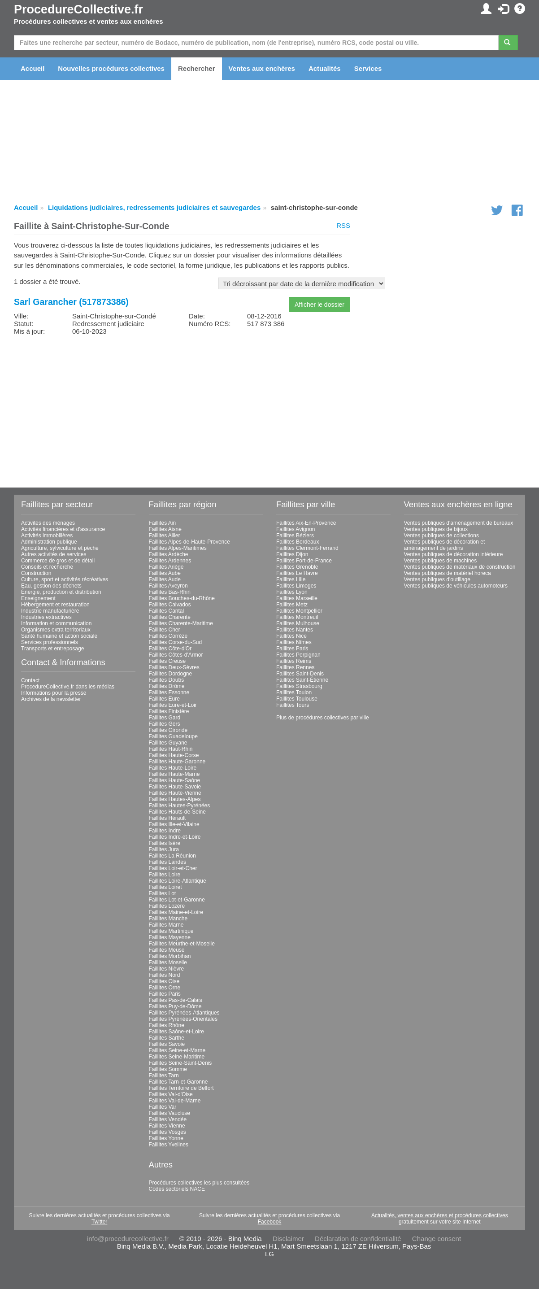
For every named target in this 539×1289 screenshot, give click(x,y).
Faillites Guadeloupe (173, 736)
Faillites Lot (162, 893)
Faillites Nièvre (166, 969)
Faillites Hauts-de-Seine (177, 812)
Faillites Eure (164, 699)
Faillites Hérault (167, 818)
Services (368, 68)
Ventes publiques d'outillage (437, 579)
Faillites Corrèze (168, 636)
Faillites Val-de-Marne (175, 1100)
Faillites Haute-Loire (173, 768)
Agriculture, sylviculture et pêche (60, 548)
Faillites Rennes (295, 667)
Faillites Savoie (167, 1044)
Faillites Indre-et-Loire (175, 837)
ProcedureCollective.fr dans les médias (67, 687)
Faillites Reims (293, 661)
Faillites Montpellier (299, 611)
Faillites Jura (164, 849)
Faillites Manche (168, 918)
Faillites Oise (164, 981)
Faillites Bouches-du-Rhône (182, 598)
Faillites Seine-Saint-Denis (180, 1063)
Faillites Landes (167, 862)
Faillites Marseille (296, 598)
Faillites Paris (165, 994)
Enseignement (38, 598)
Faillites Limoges (296, 586)
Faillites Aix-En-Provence (306, 523)
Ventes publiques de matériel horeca (447, 573)
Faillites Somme (168, 1069)
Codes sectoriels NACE (177, 1189)
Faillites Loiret (165, 887)
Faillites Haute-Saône (174, 780)
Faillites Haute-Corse (174, 755)
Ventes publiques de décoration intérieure (453, 554)
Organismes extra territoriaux (56, 630)
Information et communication (56, 623)
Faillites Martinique (171, 931)
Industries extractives (46, 617)
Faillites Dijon (292, 554)
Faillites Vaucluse (169, 1113)
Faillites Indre (165, 830)
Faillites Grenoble (297, 567)
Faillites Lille (290, 579)
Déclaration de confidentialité (358, 1238)
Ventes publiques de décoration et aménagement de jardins (444, 545)
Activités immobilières (47, 535)
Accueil (32, 68)
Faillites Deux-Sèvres (174, 667)
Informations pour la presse (53, 693)
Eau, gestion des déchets (51, 586)
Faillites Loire (165, 874)
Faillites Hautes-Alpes (175, 799)
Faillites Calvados (170, 604)
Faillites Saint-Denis (300, 674)
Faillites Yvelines (169, 1144)
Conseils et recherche (47, 567)
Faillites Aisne (165, 529)
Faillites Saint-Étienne (302, 680)
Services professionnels (49, 642)
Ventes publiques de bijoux (436, 529)
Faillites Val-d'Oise (171, 1094)
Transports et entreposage (52, 648)
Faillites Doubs (166, 680)
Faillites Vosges (167, 1132)
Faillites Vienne (167, 1126)
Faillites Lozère (167, 906)
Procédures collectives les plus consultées (199, 1183)
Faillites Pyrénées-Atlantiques (184, 1013)
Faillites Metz (292, 604)
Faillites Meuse (167, 950)
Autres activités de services (53, 554)
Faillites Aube (165, 573)
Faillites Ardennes (170, 560)
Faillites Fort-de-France (304, 560)
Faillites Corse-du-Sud (175, 642)
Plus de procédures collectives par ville (322, 717)
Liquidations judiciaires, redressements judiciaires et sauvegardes (154, 207)
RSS (343, 225)
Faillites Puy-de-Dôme (175, 1006)
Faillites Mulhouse (297, 623)
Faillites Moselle (168, 962)
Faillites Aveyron (168, 586)
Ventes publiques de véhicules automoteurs (456, 586)
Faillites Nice (291, 636)
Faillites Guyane (168, 743)
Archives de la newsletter (51, 699)
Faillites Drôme (167, 686)
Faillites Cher (164, 630)
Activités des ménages (48, 523)
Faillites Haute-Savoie (175, 787)
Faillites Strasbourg (299, 686)
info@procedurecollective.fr (128, 1238)
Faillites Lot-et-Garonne (177, 900)
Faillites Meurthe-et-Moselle (182, 944)
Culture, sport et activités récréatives (64, 579)
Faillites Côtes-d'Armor (176, 655)
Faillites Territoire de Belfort (181, 1088)
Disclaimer (288, 1238)
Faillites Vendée (168, 1119)
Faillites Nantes (294, 630)
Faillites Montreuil (297, 617)
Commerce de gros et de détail (58, 560)
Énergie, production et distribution (61, 592)
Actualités (325, 68)
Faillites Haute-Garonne (177, 761)
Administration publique (49, 542)
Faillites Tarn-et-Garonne (178, 1082)
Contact (30, 680)
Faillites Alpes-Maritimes (178, 548)
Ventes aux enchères (262, 68)
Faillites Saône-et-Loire (176, 1031)
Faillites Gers (164, 724)
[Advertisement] (182, 412)
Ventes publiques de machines (440, 560)
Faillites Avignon (295, 529)
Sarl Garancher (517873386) (71, 302)
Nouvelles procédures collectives (111, 68)
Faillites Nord (164, 975)
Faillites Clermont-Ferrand (307, 548)
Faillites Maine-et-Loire (176, 912)
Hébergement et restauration (55, 604)
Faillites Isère (165, 843)
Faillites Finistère (169, 711)
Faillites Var (163, 1107)
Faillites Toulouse (296, 699)
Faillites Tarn (164, 1075)
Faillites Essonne (169, 692)
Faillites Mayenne (170, 937)
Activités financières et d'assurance (63, 529)
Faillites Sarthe (166, 1038)
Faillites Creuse (167, 661)
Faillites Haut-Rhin (171, 749)
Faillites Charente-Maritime (181, 623)
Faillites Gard (165, 717)
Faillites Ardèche (168, 554)
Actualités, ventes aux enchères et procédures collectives (439, 1215)
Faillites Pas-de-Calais (175, 1000)
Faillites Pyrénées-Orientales (183, 1019)
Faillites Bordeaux (297, 542)
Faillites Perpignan (298, 655)
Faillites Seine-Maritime (177, 1057)
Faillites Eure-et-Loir (173, 705)
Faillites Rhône (166, 1025)
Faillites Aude (165, 579)
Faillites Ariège (166, 567)
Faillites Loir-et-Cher (173, 868)
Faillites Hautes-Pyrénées (179, 805)
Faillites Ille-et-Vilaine (174, 824)
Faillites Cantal (166, 611)
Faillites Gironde (168, 730)
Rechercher (196, 68)
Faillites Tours (292, 705)
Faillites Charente (170, 617)
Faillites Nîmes (294, 642)
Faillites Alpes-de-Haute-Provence (189, 542)
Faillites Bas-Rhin (170, 592)
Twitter (99, 1222)
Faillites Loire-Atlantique (177, 881)
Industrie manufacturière (50, 611)
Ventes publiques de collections (441, 535)
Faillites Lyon (292, 592)
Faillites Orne (165, 987)
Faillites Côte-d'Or (170, 648)
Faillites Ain (162, 523)
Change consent (436, 1238)
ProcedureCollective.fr (78, 9)
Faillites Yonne (166, 1138)
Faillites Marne (166, 925)
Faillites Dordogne (170, 674)
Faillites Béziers (295, 535)
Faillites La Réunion (172, 856)
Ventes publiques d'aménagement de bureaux (458, 523)
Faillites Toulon (294, 692)
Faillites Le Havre (297, 573)
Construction (36, 573)
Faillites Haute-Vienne (175, 793)
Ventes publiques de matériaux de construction (460, 567)
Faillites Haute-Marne (174, 774)
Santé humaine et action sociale (59, 636)
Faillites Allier (164, 535)
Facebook (270, 1222)
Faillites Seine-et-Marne (177, 1050)
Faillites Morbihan (170, 956)
